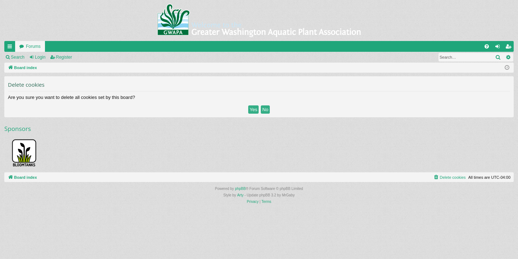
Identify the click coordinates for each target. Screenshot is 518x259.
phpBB (240, 189)
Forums (33, 46)
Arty (240, 195)
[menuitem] (486, 46)
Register (64, 57)
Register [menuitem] (510, 48)
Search (17, 57)
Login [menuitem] (499, 48)
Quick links (11, 48)
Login (40, 57)
